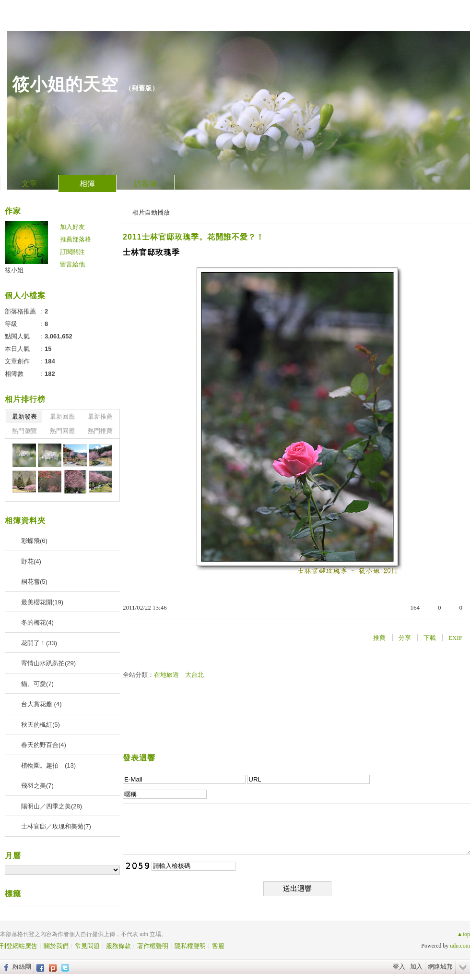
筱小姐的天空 (65, 84)
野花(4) (31, 561)
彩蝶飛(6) (34, 540)
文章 (29, 184)
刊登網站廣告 (18, 946)
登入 (399, 966)
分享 (405, 637)
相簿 (87, 184)
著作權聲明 (152, 946)
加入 (416, 966)
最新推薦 (100, 416)
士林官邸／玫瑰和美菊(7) (56, 826)
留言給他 (72, 264)
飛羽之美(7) (37, 785)
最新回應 (62, 416)
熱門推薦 (100, 430)
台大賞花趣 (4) (41, 704)
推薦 (379, 637)
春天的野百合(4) (43, 744)
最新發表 (24, 416)
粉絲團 (21, 966)
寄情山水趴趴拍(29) (48, 663)
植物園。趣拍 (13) (48, 765)
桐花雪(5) (34, 581)
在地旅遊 (166, 674)
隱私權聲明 (190, 946)
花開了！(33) (39, 643)
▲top (463, 934)
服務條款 (118, 946)
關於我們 (56, 946)
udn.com (460, 945)
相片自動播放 (151, 212)
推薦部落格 (75, 239)
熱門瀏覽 (24, 430)
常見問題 (87, 946)
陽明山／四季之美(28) (51, 806)
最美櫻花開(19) (42, 602)
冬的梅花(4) (37, 622)
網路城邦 (440, 966)
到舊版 (142, 88)
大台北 (194, 674)
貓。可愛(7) (37, 683)
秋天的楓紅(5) (40, 724)
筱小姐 (14, 270)
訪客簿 (145, 184)
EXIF (455, 637)
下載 (429, 637)
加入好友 (72, 226)
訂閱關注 (72, 251)
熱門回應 (62, 430)
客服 (218, 946)
